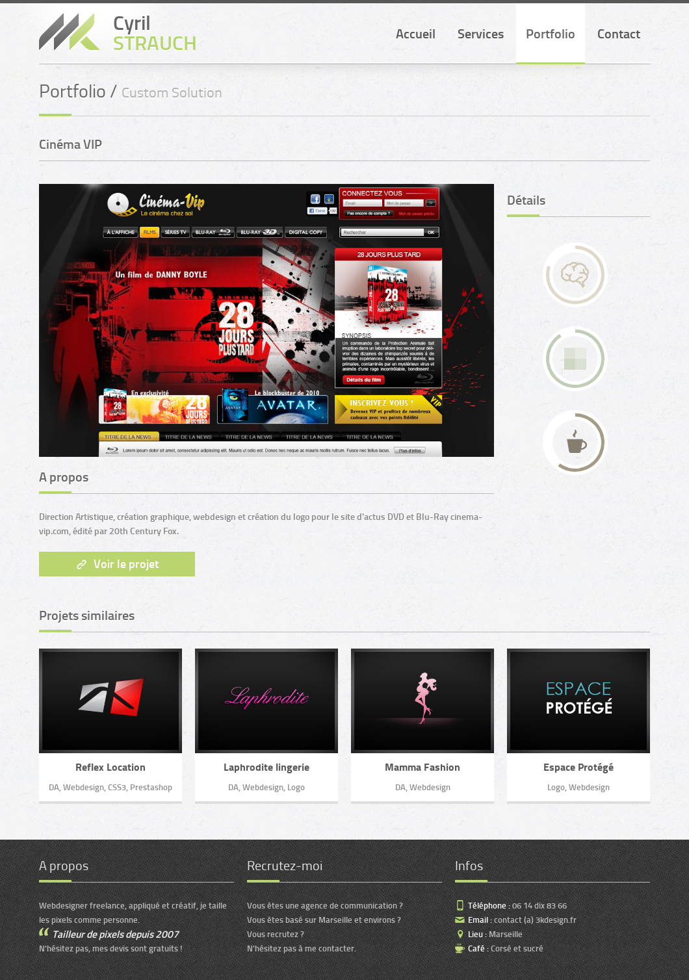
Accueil (416, 34)
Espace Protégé (578, 767)
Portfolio (550, 34)
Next (48, 318)
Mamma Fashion (422, 767)
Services (481, 34)
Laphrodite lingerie (266, 767)
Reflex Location (110, 767)
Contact (618, 34)
